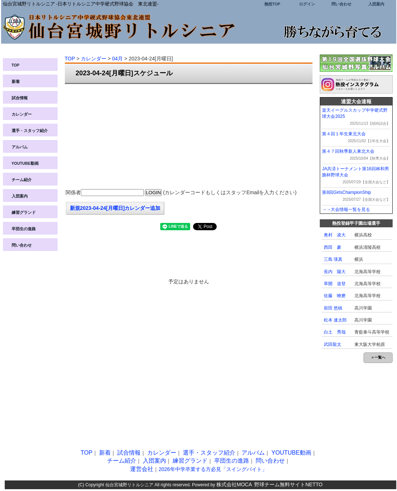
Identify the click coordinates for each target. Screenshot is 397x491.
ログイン (307, 4)
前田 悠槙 (333, 308)
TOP (16, 65)
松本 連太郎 (335, 320)
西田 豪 (332, 247)
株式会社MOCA (234, 484)
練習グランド (24, 212)
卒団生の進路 (24, 229)
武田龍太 (332, 344)
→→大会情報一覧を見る (346, 209)
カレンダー (22, 114)
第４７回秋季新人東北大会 (348, 151)
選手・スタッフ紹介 (30, 130)
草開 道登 (335, 283)
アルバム (20, 147)
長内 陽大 (335, 271)
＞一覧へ (378, 357)
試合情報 (20, 98)
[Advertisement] (189, 137)
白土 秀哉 (335, 332)
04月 (117, 58)
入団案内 (376, 4)
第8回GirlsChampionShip (346, 192)
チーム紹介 (22, 179)
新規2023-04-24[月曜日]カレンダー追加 (115, 208)
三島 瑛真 (333, 259)
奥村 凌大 (335, 234)
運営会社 (141, 469)
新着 (16, 81)
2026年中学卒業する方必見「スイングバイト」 (212, 469)
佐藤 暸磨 (335, 295)
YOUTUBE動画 (25, 163)
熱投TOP (272, 4)
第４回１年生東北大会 (344, 133)
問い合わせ (341, 4)
